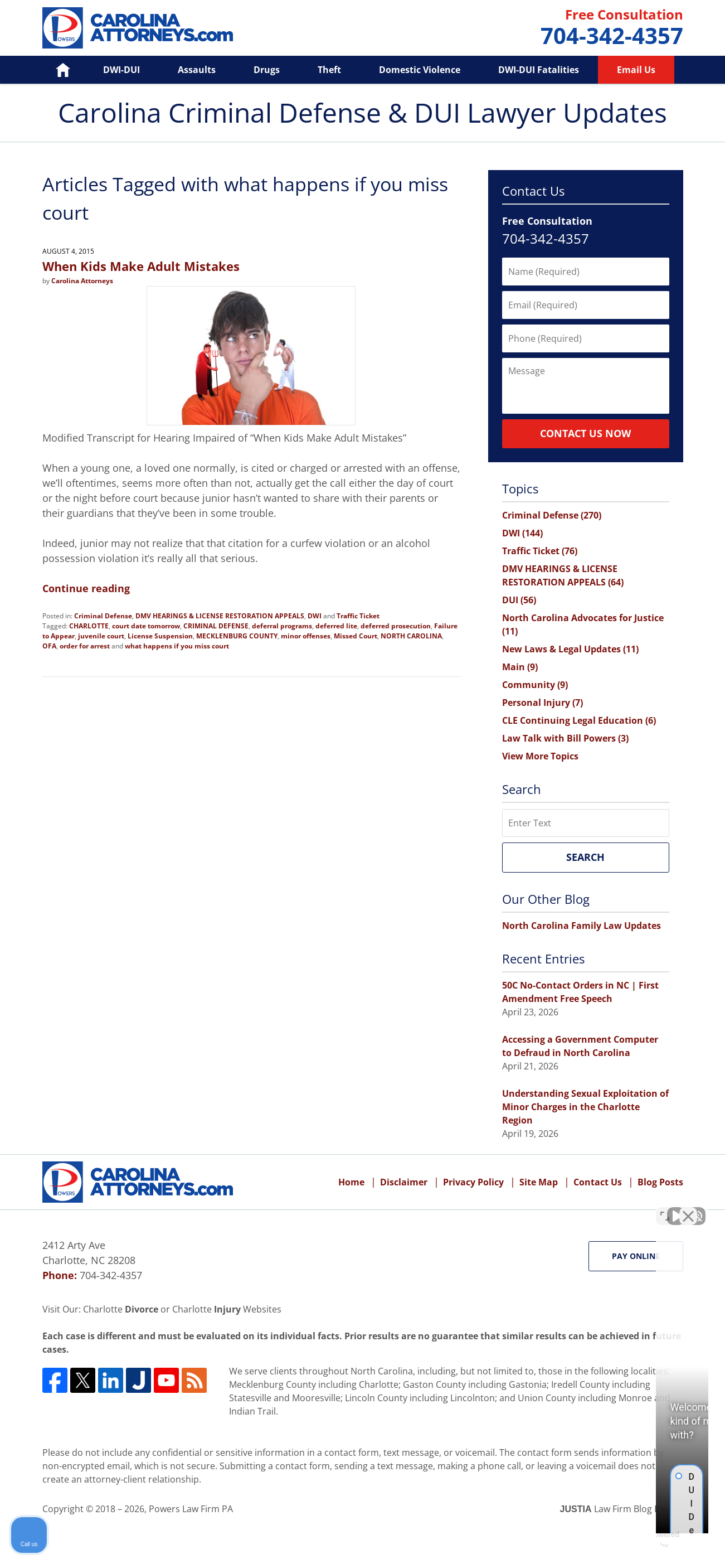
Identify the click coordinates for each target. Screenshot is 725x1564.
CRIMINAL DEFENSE (216, 626)
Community (535, 685)
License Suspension (160, 636)
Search (585, 857)
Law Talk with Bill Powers (565, 738)
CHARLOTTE (89, 626)
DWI (315, 616)
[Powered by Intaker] (629, 1540)
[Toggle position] (665, 1208)
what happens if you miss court (177, 646)
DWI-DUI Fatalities (538, 70)
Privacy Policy (473, 1182)
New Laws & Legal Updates (570, 649)
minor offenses (305, 636)
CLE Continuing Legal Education (579, 720)
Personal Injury (542, 702)
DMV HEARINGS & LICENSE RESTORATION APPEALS (219, 616)
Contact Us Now (585, 433)
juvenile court (101, 636)
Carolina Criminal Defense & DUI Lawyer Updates (137, 28)
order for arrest (85, 646)
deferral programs (282, 626)
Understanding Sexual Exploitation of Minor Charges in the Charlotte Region (585, 1106)
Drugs (267, 70)
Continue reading (86, 588)
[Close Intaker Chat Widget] (688, 1208)
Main (520, 667)
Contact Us (597, 1182)
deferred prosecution (396, 626)
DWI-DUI (121, 70)
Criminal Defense (103, 616)
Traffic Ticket (358, 616)
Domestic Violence (419, 70)
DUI (519, 600)
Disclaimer (403, 1182)
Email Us (636, 70)
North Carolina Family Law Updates (581, 925)
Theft (329, 70)
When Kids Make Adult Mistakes (141, 266)
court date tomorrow (146, 626)
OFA (49, 646)
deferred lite (336, 626)
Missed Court (355, 636)
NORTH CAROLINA (411, 636)
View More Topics (540, 756)
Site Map (538, 1182)
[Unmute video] (528, 1208)
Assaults (197, 70)
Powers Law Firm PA (191, 1509)
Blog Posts (660, 1182)
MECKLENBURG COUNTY (237, 636)
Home (55, 70)
